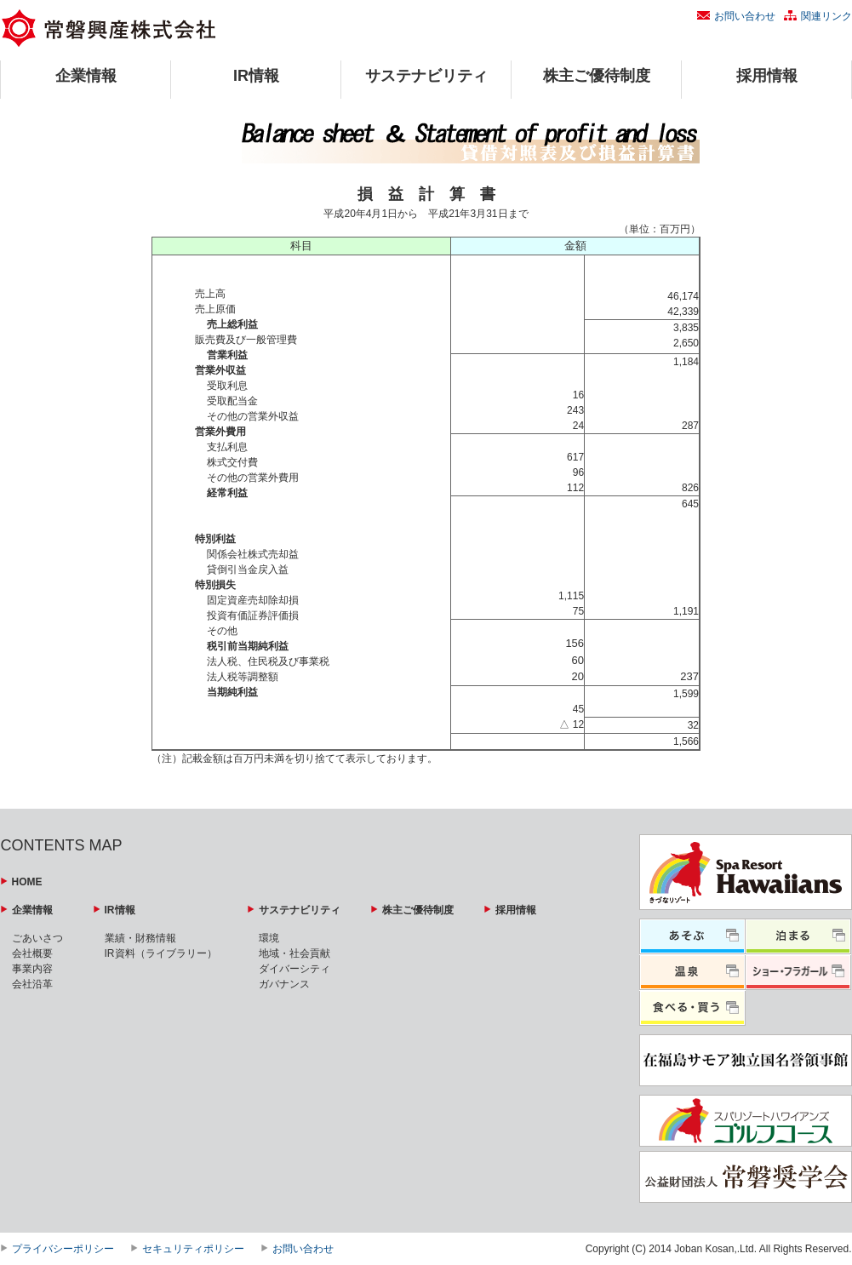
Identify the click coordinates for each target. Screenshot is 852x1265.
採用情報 (767, 75)
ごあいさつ (37, 938)
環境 (269, 938)
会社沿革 (32, 984)
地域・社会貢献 (294, 953)
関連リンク (826, 16)
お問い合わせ (744, 16)
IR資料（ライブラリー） (161, 953)
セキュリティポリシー (193, 1249)
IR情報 (256, 75)
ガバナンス (284, 984)
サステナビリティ (426, 75)
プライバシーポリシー (63, 1249)
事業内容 (32, 969)
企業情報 (86, 75)
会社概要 (32, 953)
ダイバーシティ (294, 969)
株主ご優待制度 (596, 75)
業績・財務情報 (140, 938)
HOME (27, 882)
